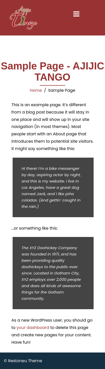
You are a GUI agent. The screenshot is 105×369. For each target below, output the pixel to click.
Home (36, 90)
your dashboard (32, 327)
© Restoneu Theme (23, 361)
